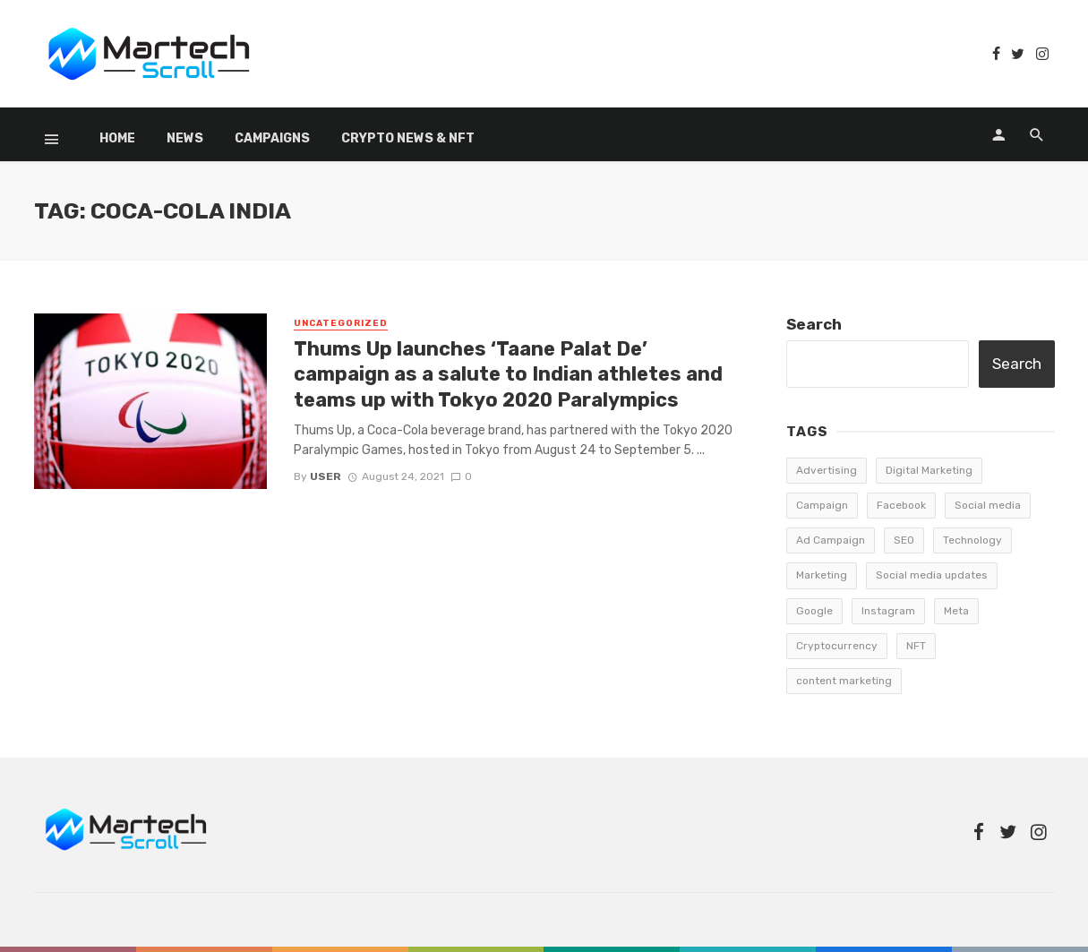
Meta (956, 611)
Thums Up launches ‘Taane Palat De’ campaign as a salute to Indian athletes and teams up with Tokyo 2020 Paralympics (508, 374)
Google (814, 611)
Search (814, 324)
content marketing (844, 680)
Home (117, 138)
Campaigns (272, 138)
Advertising (826, 470)
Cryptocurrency (837, 645)
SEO (904, 540)
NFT (916, 645)
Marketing (821, 575)
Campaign (822, 505)
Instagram (888, 611)
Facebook (901, 505)
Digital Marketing (929, 470)
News (185, 138)
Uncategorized (341, 323)
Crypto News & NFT (408, 138)
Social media (988, 505)
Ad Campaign (830, 540)
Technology (972, 540)
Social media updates (932, 575)
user (325, 476)
